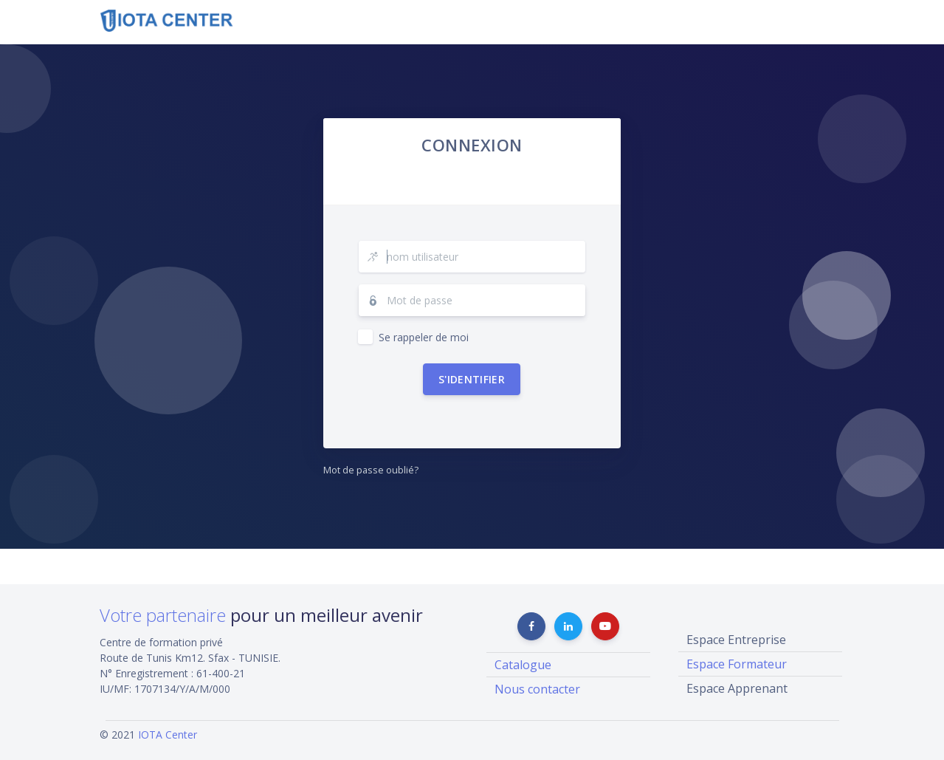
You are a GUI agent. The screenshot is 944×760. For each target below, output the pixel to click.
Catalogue (523, 665)
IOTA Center (167, 735)
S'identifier (471, 379)
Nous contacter (537, 689)
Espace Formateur (736, 664)
